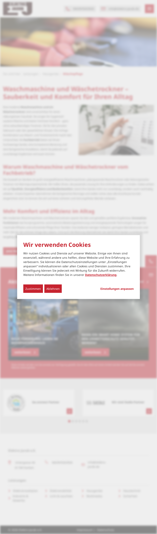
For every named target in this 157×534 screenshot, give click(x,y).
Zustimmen (33, 289)
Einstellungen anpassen (117, 289)
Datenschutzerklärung (101, 275)
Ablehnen (53, 289)
